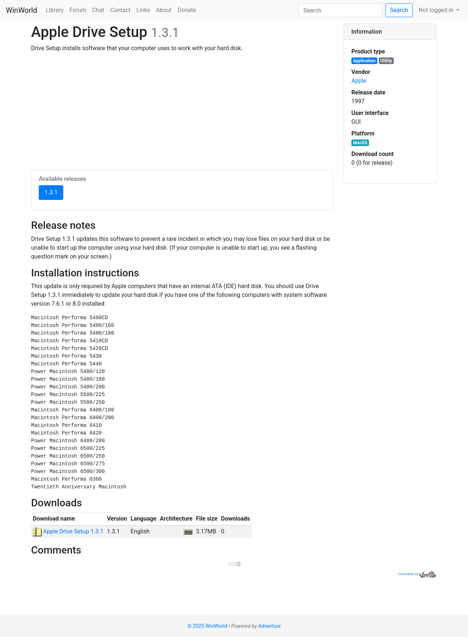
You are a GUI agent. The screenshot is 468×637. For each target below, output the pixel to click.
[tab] (390, 32)
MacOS (360, 142)
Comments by (417, 574)
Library (54, 10)
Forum (77, 10)
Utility (386, 60)
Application (364, 60)
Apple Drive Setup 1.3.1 (68, 531)
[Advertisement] (182, 110)
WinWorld (21, 10)
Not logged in (437, 10)
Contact (120, 10)
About (164, 10)
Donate (186, 10)
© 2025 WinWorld (207, 626)
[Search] (340, 10)
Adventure (269, 626)
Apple (358, 80)
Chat (98, 10)
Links (143, 10)
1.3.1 (54, 192)
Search (399, 10)
